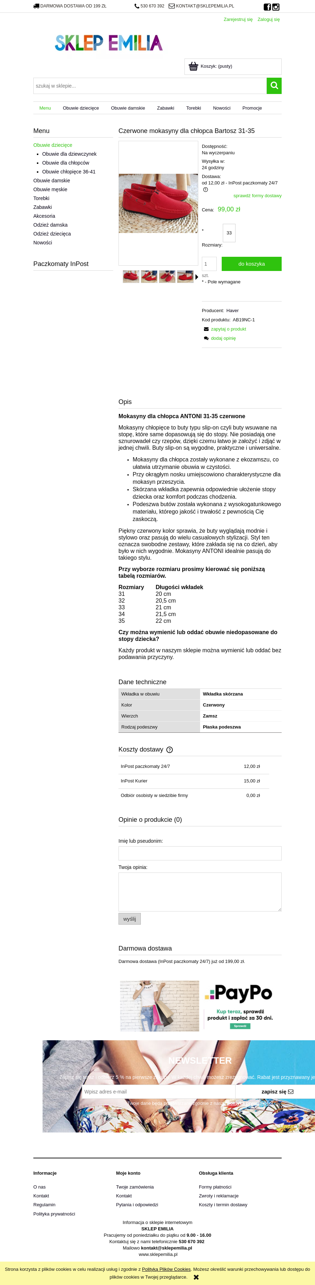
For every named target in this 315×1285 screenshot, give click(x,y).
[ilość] (209, 264)
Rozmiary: (212, 238)
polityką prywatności (250, 1103)
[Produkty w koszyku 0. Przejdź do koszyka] (210, 66)
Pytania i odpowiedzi (137, 1204)
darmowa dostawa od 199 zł (69, 6)
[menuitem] (45, 108)
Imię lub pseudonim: (140, 841)
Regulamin (44, 1204)
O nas (39, 1187)
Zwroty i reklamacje (219, 1195)
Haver (232, 310)
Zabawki (42, 207)
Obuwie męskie (50, 189)
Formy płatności (215, 1187)
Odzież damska (50, 225)
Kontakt (41, 1195)
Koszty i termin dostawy (223, 1204)
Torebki (41, 198)
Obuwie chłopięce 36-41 (68, 172)
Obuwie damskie (51, 180)
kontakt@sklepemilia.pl (201, 6)
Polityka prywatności (54, 1214)
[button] (196, 277)
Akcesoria (44, 216)
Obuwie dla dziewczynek (69, 154)
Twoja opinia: (133, 867)
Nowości (42, 242)
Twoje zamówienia (135, 1187)
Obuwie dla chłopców (65, 163)
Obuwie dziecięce (52, 145)
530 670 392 (149, 6)
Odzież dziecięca (52, 234)
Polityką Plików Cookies (166, 1269)
